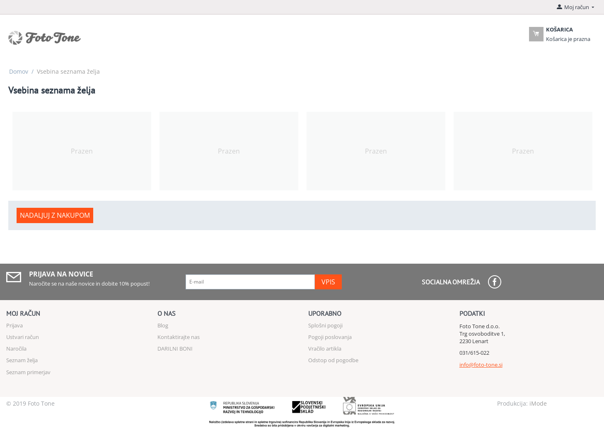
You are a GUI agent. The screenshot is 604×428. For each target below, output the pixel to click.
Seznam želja (22, 360)
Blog (162, 325)
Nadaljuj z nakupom (55, 215)
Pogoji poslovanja (330, 337)
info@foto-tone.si (481, 364)
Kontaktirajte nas (178, 337)
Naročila (16, 348)
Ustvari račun (22, 337)
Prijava (14, 325)
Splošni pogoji (325, 325)
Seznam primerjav (28, 372)
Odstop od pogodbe (333, 360)
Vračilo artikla (324, 348)
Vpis (328, 281)
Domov (18, 71)
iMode (538, 403)
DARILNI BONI (175, 348)
